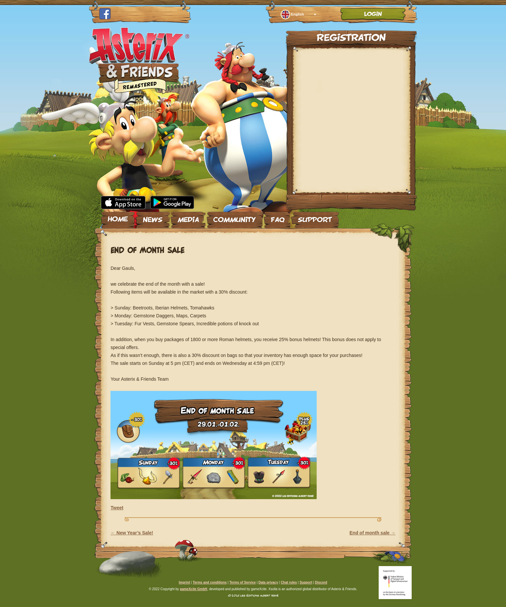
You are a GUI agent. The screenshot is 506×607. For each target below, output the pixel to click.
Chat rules (289, 582)
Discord (321, 582)
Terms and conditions (210, 582)
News (153, 217)
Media (188, 217)
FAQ (277, 217)
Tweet (117, 507)
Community (235, 217)
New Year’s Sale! (132, 532)
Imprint (184, 582)
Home (118, 217)
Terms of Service (242, 582)
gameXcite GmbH (193, 589)
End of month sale (372, 532)
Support (315, 217)
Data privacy (268, 582)
